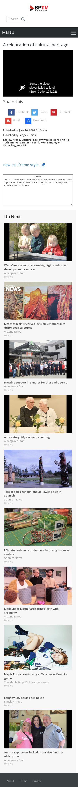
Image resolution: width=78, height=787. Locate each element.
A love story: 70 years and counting (27, 437)
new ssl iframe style (24, 164)
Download (39, 120)
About (10, 781)
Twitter (44, 112)
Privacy (37, 781)
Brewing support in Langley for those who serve (35, 382)
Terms (23, 781)
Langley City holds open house (24, 698)
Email (16, 120)
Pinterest (64, 112)
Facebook (22, 112)
